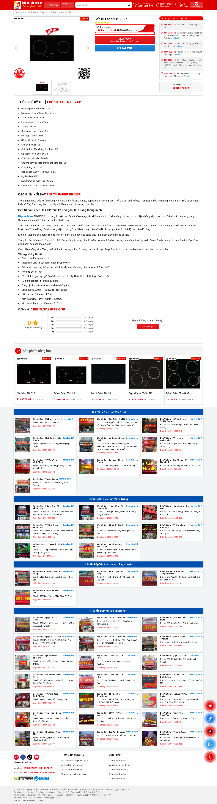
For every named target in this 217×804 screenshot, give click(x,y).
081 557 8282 (170, 33)
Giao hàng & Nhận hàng (72, 769)
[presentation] (16, 48)
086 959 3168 (170, 60)
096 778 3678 (170, 25)
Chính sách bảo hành (118, 774)
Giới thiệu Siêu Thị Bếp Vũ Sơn (75, 760)
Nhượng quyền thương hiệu (73, 774)
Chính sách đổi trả (116, 778)
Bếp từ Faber (25, 216)
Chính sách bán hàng (118, 769)
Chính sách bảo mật (117, 760)
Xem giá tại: (68, 5)
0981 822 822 (170, 52)
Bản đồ (176, 38)
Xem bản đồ (67, 419)
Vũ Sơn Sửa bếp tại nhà (72, 765)
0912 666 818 (170, 44)
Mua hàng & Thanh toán (119, 765)
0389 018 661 (170, 73)
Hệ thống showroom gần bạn (174, 18)
